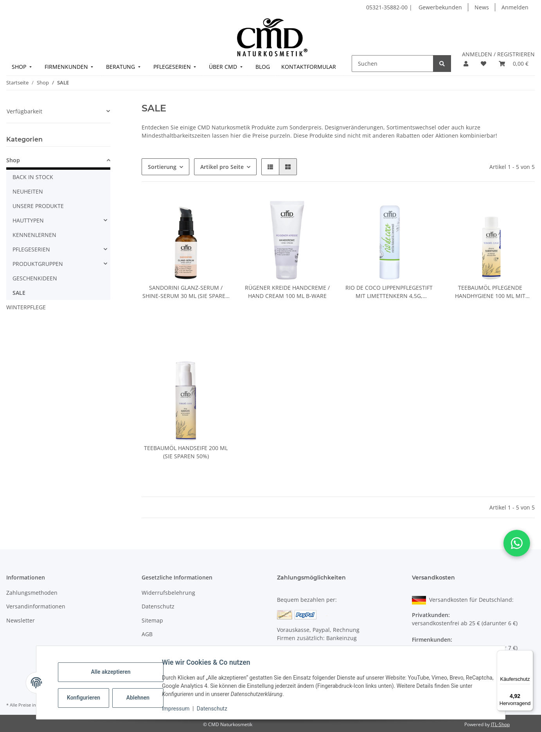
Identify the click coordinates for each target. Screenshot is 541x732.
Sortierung (162, 166)
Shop (13, 160)
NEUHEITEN (28, 191)
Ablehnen (142, 697)
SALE (19, 292)
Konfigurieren (89, 697)
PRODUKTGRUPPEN (38, 263)
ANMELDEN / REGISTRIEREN (498, 54)
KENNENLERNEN (34, 235)
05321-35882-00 (387, 7)
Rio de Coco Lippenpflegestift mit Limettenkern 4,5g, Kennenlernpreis (389, 292)
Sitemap (152, 620)
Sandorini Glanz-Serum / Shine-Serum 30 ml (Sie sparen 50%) (186, 292)
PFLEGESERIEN (31, 249)
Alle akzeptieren (115, 672)
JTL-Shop (500, 724)
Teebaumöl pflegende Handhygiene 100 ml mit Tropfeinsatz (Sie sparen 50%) (490, 292)
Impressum (180, 708)
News (481, 7)
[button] (465, 63)
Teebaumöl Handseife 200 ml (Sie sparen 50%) (186, 452)
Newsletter (20, 620)
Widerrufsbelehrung (168, 592)
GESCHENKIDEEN (35, 278)
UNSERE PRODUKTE (38, 206)
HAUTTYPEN (28, 220)
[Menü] (528, 655)
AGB (147, 634)
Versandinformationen (35, 606)
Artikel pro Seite (222, 166)
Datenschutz (216, 708)
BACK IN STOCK (33, 177)
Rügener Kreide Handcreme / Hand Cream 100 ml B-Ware (287, 292)
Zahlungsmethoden (32, 592)
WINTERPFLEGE (26, 307)
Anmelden (514, 7)
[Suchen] (392, 63)
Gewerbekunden (440, 7)
